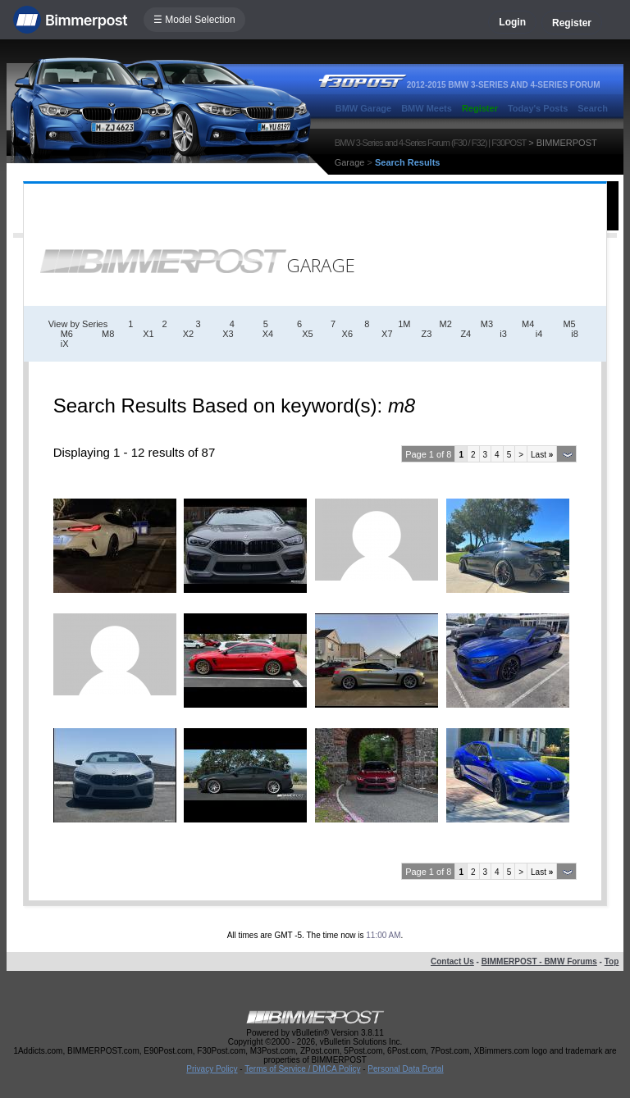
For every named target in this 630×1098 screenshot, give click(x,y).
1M (404, 324)
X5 (307, 334)
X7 (386, 334)
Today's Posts (538, 108)
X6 (347, 334)
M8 (108, 334)
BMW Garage (363, 108)
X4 (267, 334)
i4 (539, 334)
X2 (188, 334)
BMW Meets (426, 108)
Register (571, 23)
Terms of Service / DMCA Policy (302, 1068)
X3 (227, 334)
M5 (569, 324)
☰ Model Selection (194, 19)
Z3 (427, 334)
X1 (148, 334)
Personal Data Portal (405, 1068)
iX (65, 344)
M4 (528, 324)
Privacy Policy (211, 1068)
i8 (574, 334)
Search (593, 108)
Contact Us (452, 961)
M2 (446, 324)
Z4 (465, 334)
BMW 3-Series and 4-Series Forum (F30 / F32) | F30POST (431, 143)
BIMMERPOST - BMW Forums (539, 961)
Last (542, 454)
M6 (67, 334)
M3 (487, 324)
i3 (503, 334)
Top (612, 961)
